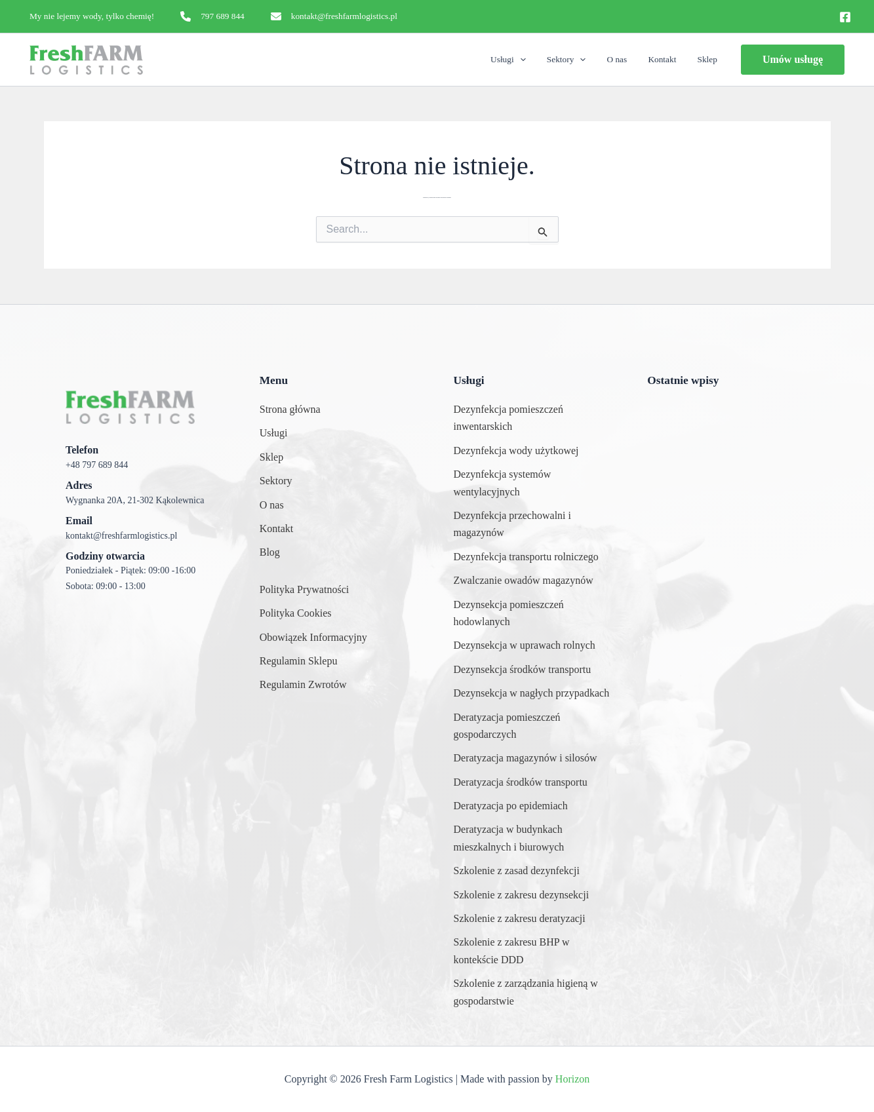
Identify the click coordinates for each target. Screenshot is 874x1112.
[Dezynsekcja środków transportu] (522, 669)
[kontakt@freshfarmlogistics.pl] (334, 16)
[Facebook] (845, 17)
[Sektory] (276, 480)
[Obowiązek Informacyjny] (313, 637)
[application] (536, 59)
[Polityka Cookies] (296, 613)
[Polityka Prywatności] (304, 589)
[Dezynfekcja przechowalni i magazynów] (534, 524)
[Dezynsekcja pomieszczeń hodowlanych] (534, 613)
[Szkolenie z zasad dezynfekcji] (517, 870)
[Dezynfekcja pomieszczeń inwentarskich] (534, 418)
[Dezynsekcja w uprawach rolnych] (524, 645)
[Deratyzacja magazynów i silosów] (525, 758)
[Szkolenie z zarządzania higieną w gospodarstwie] (534, 992)
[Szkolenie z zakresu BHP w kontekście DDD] (534, 951)
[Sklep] (271, 457)
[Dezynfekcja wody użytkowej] (516, 450)
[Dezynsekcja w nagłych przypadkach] (532, 693)
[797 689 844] (212, 16)
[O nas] (272, 505)
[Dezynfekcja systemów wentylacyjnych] (534, 483)
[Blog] (270, 552)
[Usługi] (274, 433)
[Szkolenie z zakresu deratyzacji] (520, 918)
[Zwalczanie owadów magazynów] (523, 580)
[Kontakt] (277, 528)
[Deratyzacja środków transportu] (520, 782)
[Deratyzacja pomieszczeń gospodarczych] (534, 726)
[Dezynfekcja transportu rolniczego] (526, 557)
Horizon (572, 1078)
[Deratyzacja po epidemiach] (511, 806)
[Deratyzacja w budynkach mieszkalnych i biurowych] (534, 838)
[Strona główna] (290, 409)
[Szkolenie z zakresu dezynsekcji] (521, 895)
